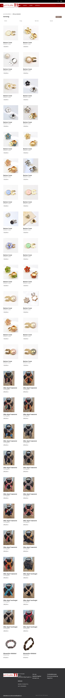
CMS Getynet (45, 695)
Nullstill (58, 17)
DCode (40, 695)
